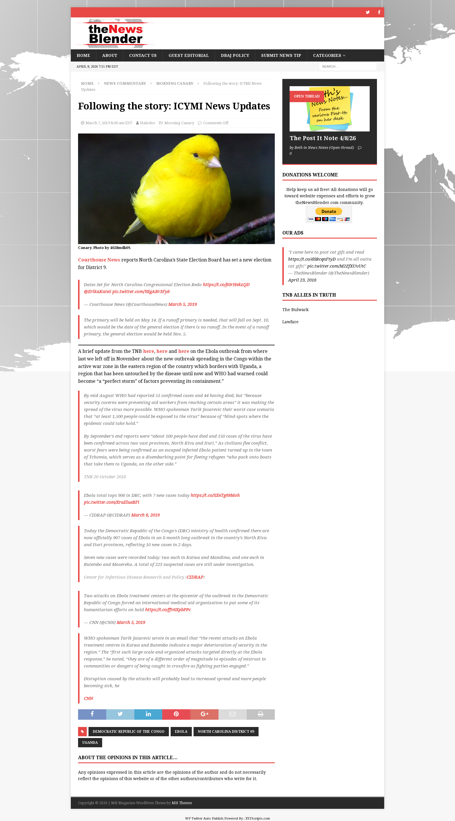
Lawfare (290, 322)
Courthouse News (99, 260)
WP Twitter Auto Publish (204, 818)
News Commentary (125, 83)
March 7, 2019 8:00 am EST (109, 123)
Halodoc (147, 123)
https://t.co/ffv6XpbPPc (168, 609)
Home (83, 55)
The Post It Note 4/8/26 (323, 138)
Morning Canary (179, 123)
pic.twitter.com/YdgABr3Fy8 (140, 291)
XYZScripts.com (257, 818)
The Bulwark (295, 309)
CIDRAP (195, 577)
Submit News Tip (281, 55)
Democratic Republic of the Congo (129, 732)
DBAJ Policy (235, 55)
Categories (327, 55)
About (109, 55)
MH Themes (182, 803)
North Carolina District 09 (226, 732)
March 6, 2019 (145, 515)
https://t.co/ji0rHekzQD (226, 284)
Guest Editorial (189, 55)
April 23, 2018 (302, 280)
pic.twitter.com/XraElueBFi (111, 502)
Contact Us (143, 55)
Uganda (90, 743)
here (148, 351)
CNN (88, 698)
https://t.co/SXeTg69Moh (215, 495)
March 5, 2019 (182, 304)
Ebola (181, 732)
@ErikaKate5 (97, 291)
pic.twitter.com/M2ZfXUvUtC (336, 266)
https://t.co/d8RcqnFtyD (312, 259)
